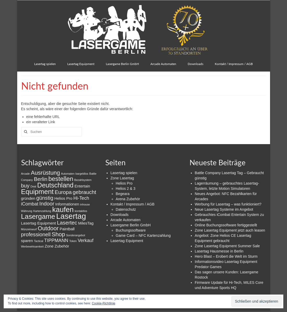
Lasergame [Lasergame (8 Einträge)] (38, 216)
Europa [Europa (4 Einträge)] (63, 192)
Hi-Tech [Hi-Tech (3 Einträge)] (81, 198)
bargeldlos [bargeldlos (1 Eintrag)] (82, 173)
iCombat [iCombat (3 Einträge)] (29, 204)
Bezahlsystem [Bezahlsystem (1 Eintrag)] (82, 179)
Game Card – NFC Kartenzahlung (143, 235)
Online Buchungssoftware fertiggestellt (226, 225)
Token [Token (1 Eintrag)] (73, 241)
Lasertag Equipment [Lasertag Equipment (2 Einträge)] (38, 223)
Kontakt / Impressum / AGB (133, 204)
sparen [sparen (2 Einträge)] (27, 240)
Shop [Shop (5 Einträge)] (58, 234)
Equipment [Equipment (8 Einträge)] (37, 192)
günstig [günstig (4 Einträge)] (44, 198)
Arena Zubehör (128, 199)
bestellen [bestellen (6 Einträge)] (60, 178)
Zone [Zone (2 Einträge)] (49, 246)
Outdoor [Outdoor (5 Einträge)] (48, 228)
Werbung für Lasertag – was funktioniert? (228, 204)
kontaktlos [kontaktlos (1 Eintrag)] (81, 211)
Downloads (120, 215)
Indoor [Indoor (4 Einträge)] (46, 204)
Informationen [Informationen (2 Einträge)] (67, 204)
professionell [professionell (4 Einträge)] (36, 234)
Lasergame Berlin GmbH (131, 225)
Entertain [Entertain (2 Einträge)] (82, 186)
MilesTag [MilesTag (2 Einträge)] (86, 223)
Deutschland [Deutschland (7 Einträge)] (55, 185)
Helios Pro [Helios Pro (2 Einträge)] (63, 198)
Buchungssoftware (131, 230)
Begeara (123, 194)
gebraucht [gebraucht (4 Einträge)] (84, 192)
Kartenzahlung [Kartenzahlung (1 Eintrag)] (42, 211)
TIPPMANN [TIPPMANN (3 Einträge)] (56, 240)
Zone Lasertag (122, 178)
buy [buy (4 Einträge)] (25, 186)
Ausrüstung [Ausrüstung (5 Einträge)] (45, 172)
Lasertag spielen (124, 173)
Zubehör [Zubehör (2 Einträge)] (61, 246)
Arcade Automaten (126, 220)
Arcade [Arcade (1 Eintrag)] (25, 173)
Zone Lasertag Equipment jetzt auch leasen (230, 230)
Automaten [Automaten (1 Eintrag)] (68, 173)
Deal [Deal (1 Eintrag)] (33, 186)
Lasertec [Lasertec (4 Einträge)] (67, 223)
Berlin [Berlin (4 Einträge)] (40, 179)
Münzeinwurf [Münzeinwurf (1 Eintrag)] (29, 229)
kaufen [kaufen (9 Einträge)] (63, 209)
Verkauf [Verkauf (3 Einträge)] (85, 240)
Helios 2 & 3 (125, 188)
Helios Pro (124, 183)
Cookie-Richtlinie (103, 303)
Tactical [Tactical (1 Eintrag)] (38, 241)
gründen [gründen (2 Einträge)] (28, 198)
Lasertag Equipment (127, 241)
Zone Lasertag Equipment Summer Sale (227, 246)
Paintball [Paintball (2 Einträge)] (67, 229)
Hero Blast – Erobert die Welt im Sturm (226, 256)
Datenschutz (126, 209)
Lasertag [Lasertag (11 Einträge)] (71, 216)
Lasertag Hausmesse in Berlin (219, 251)
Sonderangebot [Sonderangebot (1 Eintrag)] (75, 235)
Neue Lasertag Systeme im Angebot (224, 209)
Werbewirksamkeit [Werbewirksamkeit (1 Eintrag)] (32, 246)
